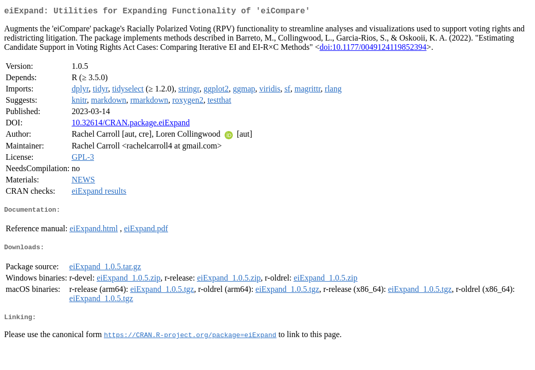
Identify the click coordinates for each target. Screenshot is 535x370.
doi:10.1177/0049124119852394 (373, 49)
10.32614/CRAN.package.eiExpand (130, 124)
